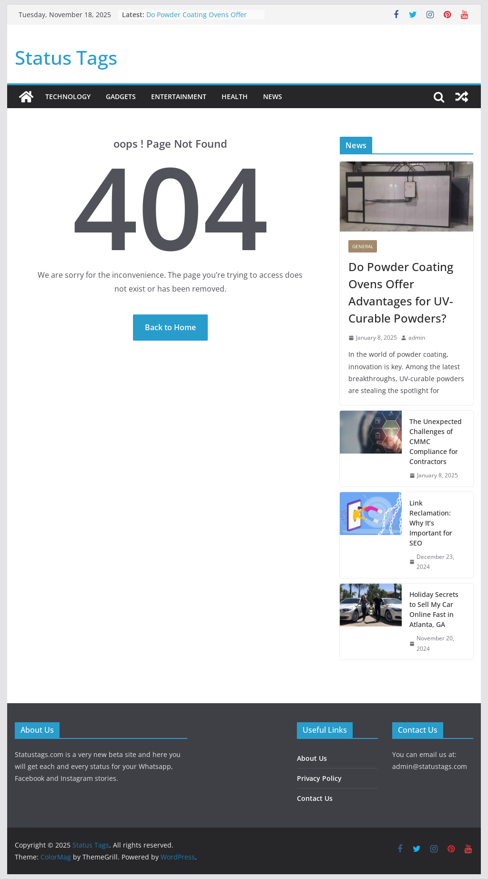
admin (416, 337)
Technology (68, 96)
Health (235, 96)
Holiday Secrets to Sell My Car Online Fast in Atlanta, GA (433, 609)
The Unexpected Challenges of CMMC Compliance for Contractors (435, 441)
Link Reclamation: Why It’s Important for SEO (430, 522)
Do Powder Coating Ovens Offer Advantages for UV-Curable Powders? (400, 292)
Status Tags (66, 57)
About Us (312, 758)
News (272, 96)
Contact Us (315, 798)
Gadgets (121, 96)
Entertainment (178, 96)
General (362, 246)
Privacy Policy (319, 778)
